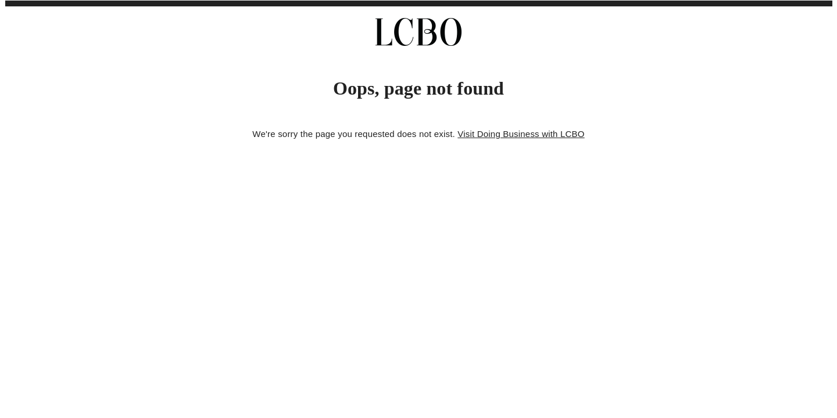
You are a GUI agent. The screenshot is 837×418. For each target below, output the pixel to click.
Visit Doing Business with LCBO (520, 134)
